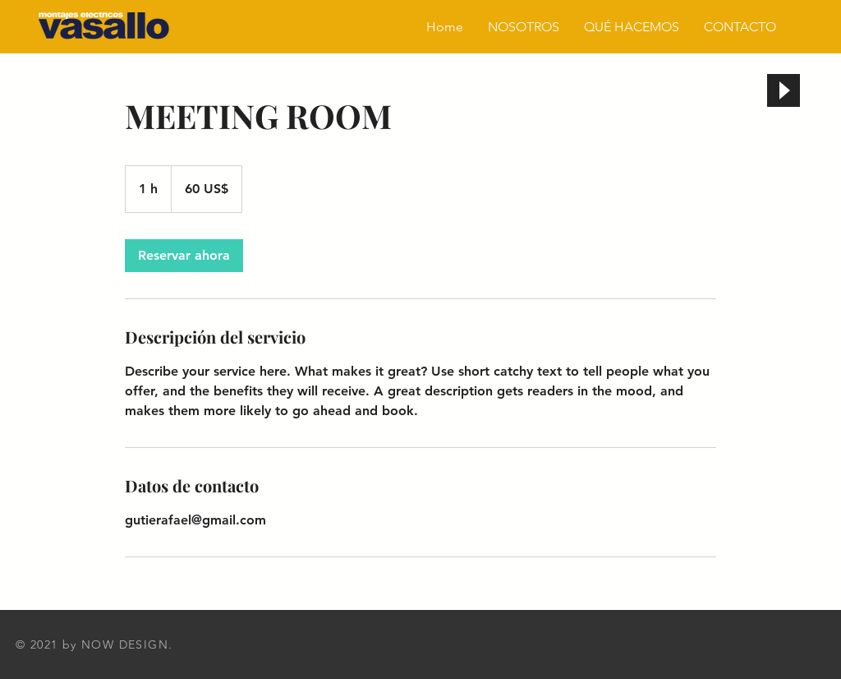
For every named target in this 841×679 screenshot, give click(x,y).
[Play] (783, 90)
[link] (184, 255)
